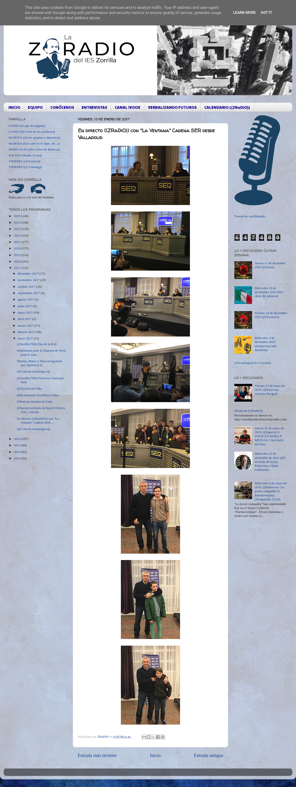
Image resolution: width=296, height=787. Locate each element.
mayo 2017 (26, 312)
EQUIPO (35, 107)
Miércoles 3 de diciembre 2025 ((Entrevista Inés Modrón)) (266, 344)
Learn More (244, 12)
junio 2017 (25, 306)
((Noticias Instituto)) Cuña (34, 401)
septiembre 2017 (29, 293)
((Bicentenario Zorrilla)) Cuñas (38, 395)
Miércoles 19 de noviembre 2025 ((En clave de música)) (269, 292)
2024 (17, 222)
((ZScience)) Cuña (29, 388)
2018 (17, 261)
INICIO (14, 107)
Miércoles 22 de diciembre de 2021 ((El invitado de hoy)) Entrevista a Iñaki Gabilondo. (270, 461)
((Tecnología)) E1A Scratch (252, 363)
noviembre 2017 (29, 280)
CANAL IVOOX (127, 107)
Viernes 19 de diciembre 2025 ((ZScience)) (271, 315)
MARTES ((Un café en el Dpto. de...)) (34, 143)
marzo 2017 (26, 325)
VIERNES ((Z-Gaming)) (25, 167)
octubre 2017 (27, 286)
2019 (17, 255)
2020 (17, 248)
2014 (17, 452)
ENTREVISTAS (94, 107)
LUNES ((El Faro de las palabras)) (32, 131)
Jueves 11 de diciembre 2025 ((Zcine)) (270, 265)
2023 (17, 229)
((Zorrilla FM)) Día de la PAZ (37, 344)
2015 (17, 445)
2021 (17, 242)
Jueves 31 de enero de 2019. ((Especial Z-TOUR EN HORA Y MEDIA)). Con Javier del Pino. (269, 436)
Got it (266, 12)
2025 (17, 216)
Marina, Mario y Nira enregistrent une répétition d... (39, 363)
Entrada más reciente (97, 755)
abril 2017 (25, 319)
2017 (17, 268)
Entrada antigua (208, 755)
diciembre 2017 (28, 273)
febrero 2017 (27, 332)
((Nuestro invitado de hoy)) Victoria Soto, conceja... (41, 410)
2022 (17, 235)
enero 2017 (26, 338)
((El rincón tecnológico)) (33, 371)
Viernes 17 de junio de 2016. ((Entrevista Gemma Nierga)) (269, 389)
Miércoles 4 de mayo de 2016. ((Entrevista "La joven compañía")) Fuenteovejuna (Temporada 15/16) (271, 491)
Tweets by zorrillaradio (249, 216)
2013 (17, 458)
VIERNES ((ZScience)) (24, 161)
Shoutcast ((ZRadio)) (248, 410)
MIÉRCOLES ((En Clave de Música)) (34, 149)
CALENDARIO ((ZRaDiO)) (227, 107)
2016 (17, 439)
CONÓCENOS (62, 107)
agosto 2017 (26, 299)
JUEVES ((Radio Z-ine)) (25, 155)
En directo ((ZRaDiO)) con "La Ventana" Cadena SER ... (38, 420)
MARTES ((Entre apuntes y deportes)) (34, 137)
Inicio (155, 755)
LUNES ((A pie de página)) (27, 126)
